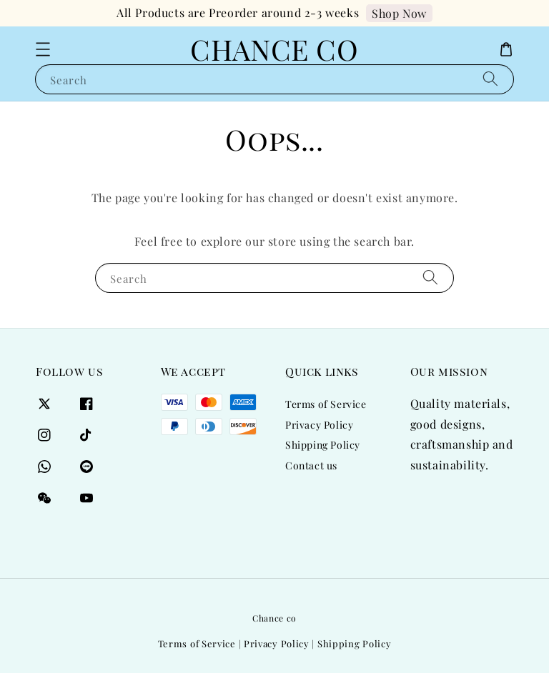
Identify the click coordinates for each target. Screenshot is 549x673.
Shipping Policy (322, 445)
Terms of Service (326, 404)
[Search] (490, 79)
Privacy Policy (319, 425)
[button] (43, 49)
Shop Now (399, 13)
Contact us (311, 465)
